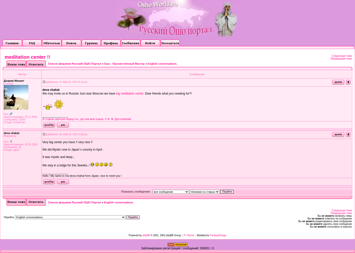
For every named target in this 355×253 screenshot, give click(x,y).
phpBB (146, 235)
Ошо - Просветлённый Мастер (124, 63)
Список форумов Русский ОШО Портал (74, 63)
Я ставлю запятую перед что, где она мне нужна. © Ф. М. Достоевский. (87, 118)
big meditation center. (130, 93)
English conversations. (162, 63)
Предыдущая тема (341, 58)
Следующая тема (342, 56)
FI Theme (189, 235)
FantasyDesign (218, 235)
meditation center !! (28, 57)
